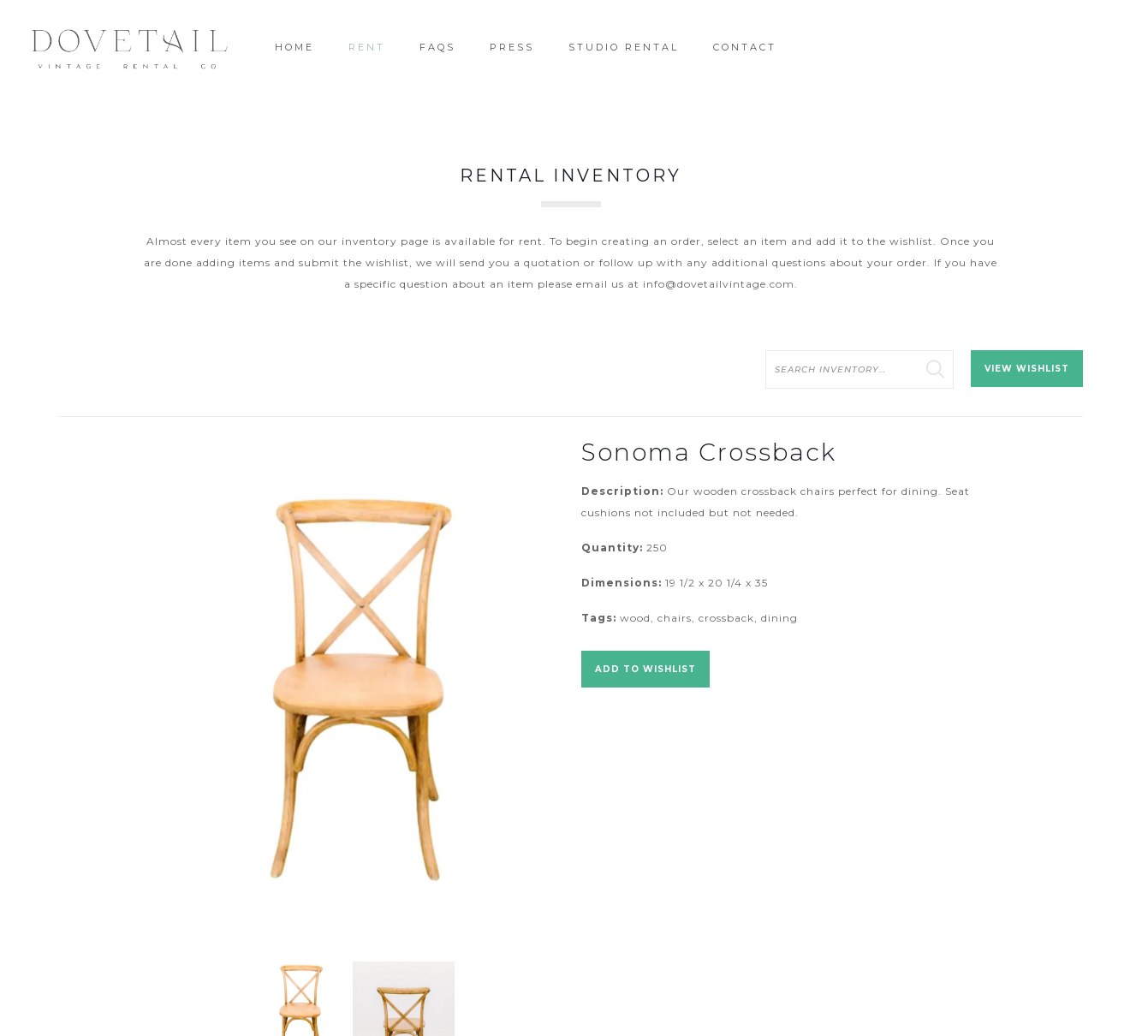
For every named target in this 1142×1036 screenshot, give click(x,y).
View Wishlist (1026, 368)
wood (635, 617)
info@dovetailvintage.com (718, 283)
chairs (674, 617)
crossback (726, 617)
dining (779, 617)
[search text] (859, 369)
